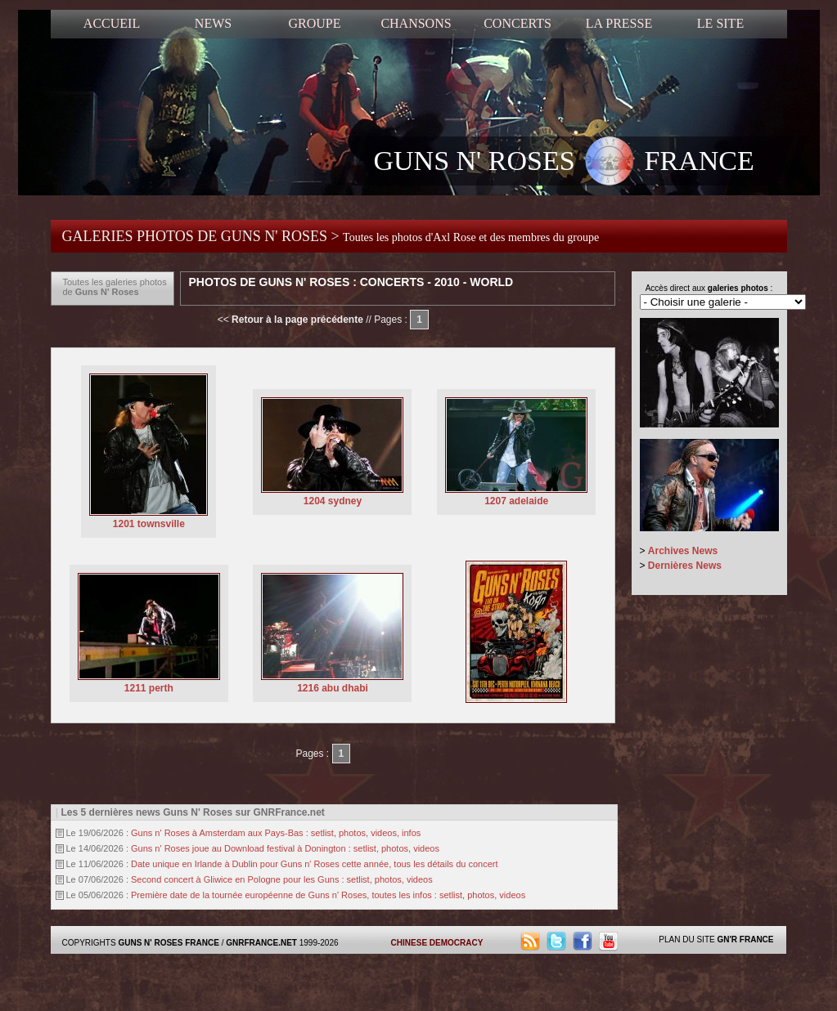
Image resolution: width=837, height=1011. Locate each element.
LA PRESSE (619, 23)
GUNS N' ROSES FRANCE (564, 162)
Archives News (683, 551)
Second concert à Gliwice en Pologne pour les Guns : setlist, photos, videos (282, 879)
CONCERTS (517, 23)
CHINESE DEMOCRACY (437, 942)
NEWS (213, 23)
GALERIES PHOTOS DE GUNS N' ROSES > (331, 236)
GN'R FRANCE (745, 939)
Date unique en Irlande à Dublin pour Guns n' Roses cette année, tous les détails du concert (314, 864)
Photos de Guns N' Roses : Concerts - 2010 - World (351, 282)
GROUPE (314, 23)
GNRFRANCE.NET (261, 942)
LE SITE (720, 23)
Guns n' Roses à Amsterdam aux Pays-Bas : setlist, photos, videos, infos (276, 833)
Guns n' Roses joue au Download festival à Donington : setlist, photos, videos (285, 848)
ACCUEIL (111, 23)
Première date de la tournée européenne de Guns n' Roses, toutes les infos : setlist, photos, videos (328, 895)
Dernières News (685, 565)
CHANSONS (415, 23)
